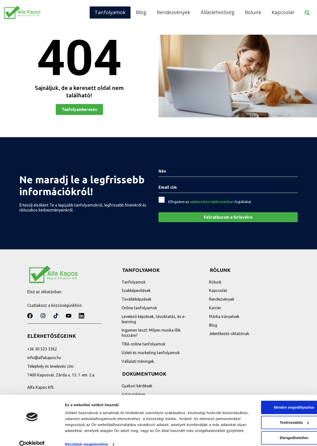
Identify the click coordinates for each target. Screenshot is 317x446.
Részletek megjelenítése (86, 436)
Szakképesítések (136, 290)
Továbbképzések (137, 299)
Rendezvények (173, 12)
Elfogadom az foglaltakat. (210, 202)
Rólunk (253, 12)
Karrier (216, 308)
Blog (141, 12)
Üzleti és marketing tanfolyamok (151, 352)
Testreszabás (276, 408)
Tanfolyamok (110, 12)
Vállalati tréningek (138, 361)
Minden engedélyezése (276, 393)
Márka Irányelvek (225, 316)
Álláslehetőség (218, 12)
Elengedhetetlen (275, 424)
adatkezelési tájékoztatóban (212, 202)
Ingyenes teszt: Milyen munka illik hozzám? (151, 333)
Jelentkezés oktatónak (230, 333)
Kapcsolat (283, 12)
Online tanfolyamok (140, 308)
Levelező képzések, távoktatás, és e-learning (154, 319)
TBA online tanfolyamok (144, 344)
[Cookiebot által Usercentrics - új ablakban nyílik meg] (32, 436)
